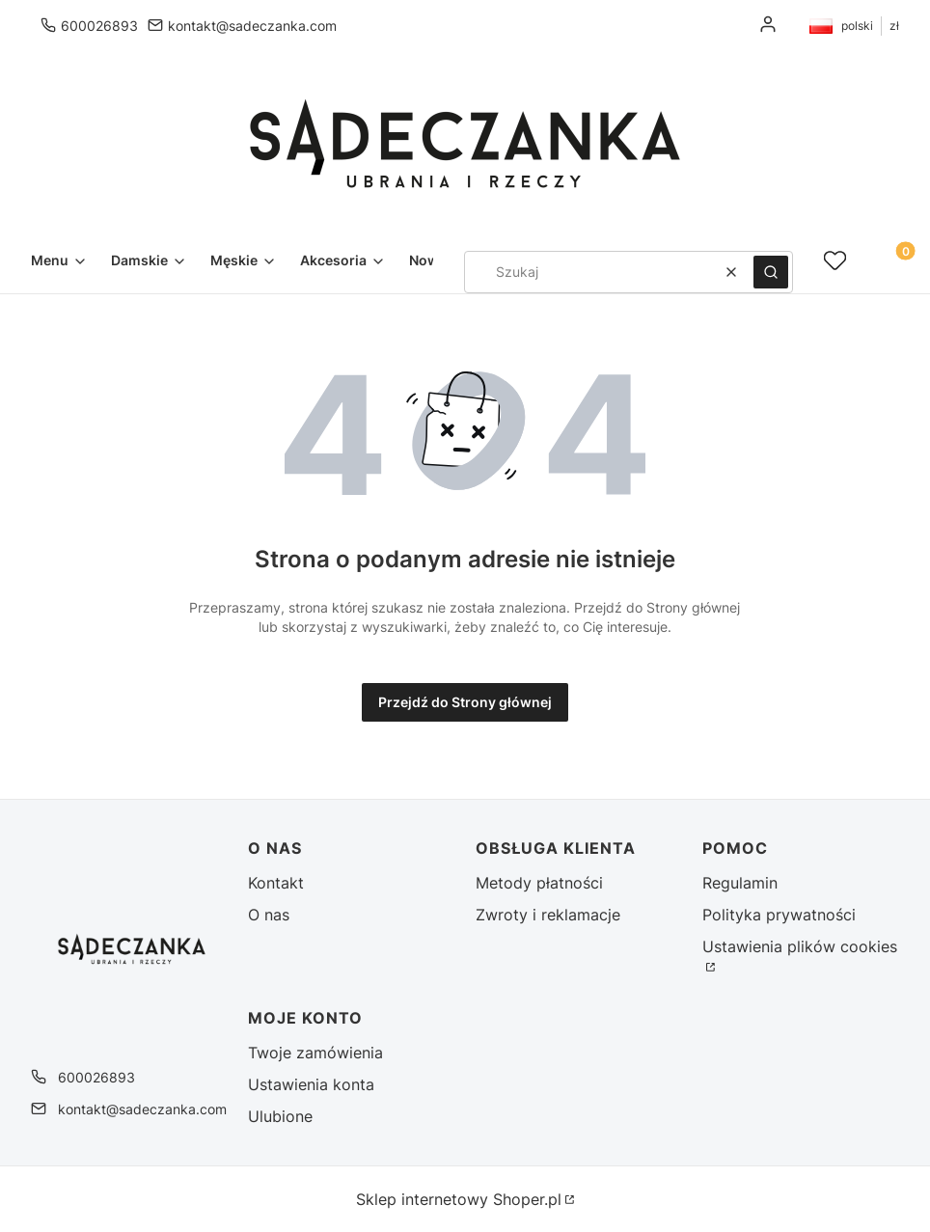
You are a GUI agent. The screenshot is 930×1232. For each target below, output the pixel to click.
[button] (770, 272)
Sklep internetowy (458, 1199)
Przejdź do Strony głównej (465, 702)
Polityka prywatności (779, 914)
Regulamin (740, 882)
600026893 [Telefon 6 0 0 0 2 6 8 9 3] (99, 25)
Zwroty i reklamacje (548, 914)
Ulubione (280, 1116)
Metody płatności (539, 882)
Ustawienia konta (311, 1084)
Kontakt (276, 882)
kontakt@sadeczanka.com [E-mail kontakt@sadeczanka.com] (252, 25)
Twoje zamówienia (315, 1052)
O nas (268, 914)
